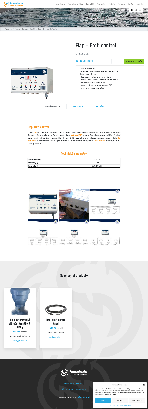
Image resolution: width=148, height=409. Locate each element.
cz (132, 10)
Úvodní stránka (59, 4)
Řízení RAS (41, 29)
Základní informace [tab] (52, 106)
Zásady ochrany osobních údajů (123, 405)
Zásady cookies (111, 405)
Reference (121, 4)
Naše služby (101, 4)
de (140, 10)
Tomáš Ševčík (85, 397)
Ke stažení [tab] (100, 106)
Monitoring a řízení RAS (28, 29)
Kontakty (139, 4)
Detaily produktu (20, 341)
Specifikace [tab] (78, 106)
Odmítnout (120, 400)
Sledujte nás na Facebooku (74, 383)
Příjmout (103, 400)
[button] (144, 385)
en (136, 10)
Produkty (112, 4)
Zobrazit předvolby (137, 400)
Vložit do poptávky (134, 61)
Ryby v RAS (90, 4)
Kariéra (130, 4)
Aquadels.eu (8, 29)
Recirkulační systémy (75, 4)
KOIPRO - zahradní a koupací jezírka (74, 389)
